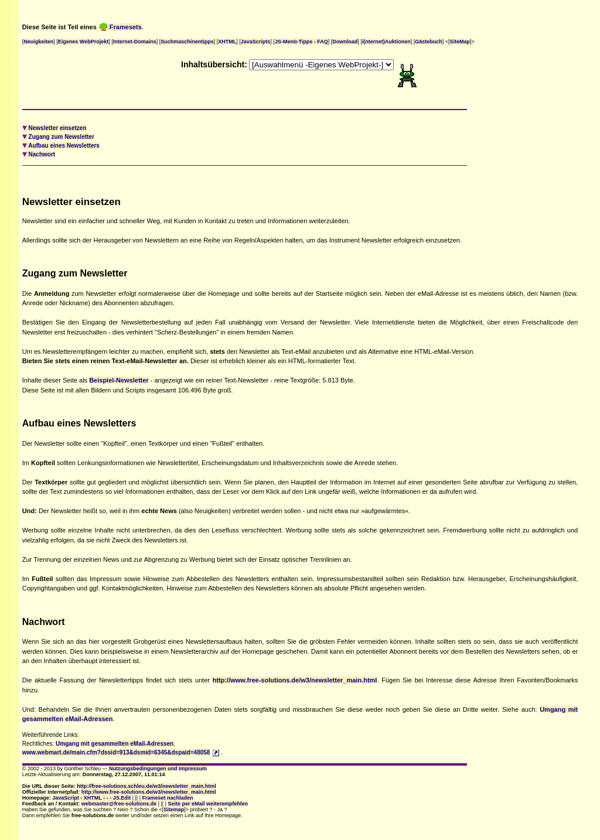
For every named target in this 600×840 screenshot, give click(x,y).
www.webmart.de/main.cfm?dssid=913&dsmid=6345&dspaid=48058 (116, 752)
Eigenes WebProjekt (83, 42)
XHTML (227, 42)
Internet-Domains (134, 42)
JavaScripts (256, 42)
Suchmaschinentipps (187, 42)
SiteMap (460, 42)
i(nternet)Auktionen (386, 42)
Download (344, 42)
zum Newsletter (58, 137)
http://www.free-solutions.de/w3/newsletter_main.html (295, 680)
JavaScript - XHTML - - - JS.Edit (91, 798)
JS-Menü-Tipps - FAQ (301, 42)
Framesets (120, 26)
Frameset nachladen (167, 798)
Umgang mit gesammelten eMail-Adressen (114, 743)
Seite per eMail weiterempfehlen (208, 804)
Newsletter (54, 128)
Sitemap (173, 809)
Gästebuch (428, 42)
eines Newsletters (61, 145)
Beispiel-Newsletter (118, 380)
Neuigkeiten (38, 42)
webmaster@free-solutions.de (118, 804)
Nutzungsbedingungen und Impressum (158, 768)
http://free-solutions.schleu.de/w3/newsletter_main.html (146, 786)
